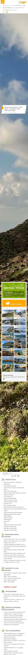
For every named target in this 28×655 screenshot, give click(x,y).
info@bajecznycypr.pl (10, 10)
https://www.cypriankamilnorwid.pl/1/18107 (14, 377)
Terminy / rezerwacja (14, 303)
